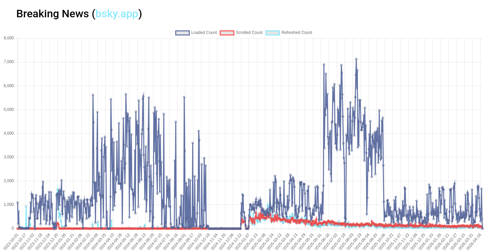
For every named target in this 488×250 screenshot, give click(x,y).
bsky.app (116, 13)
